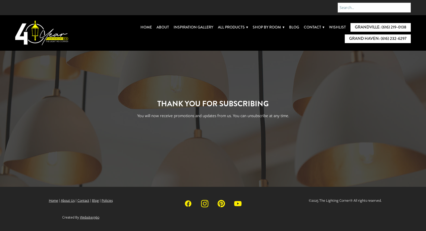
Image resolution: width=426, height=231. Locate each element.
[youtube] (237, 203)
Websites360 (89, 217)
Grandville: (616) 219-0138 (380, 27)
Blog (294, 27)
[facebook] (188, 203)
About (162, 27)
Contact (314, 27)
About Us (68, 200)
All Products (233, 27)
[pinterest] (221, 203)
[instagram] (204, 203)
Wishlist (337, 27)
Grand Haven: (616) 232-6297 (377, 38)
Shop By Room (268, 27)
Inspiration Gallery (193, 27)
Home (146, 27)
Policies (107, 200)
